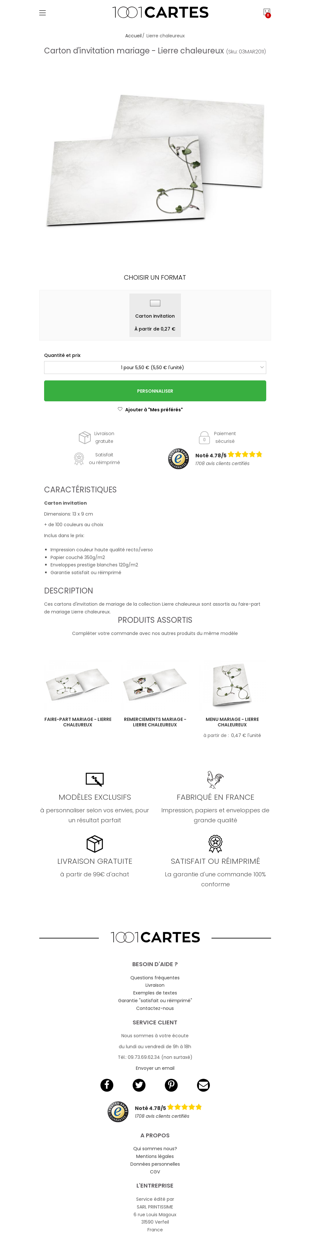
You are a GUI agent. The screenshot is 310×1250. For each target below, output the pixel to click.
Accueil (133, 36)
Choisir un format (155, 277)
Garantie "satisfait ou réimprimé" (155, 1000)
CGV (155, 1172)
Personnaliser (155, 391)
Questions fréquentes (155, 978)
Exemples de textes (155, 993)
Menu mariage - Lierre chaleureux (232, 722)
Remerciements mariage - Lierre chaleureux (155, 722)
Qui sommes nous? (155, 1148)
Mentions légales (155, 1156)
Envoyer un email (155, 1068)
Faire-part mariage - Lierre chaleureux (77, 722)
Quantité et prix (62, 355)
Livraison (155, 985)
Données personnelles (155, 1164)
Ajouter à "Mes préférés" (150, 409)
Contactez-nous (155, 1008)
